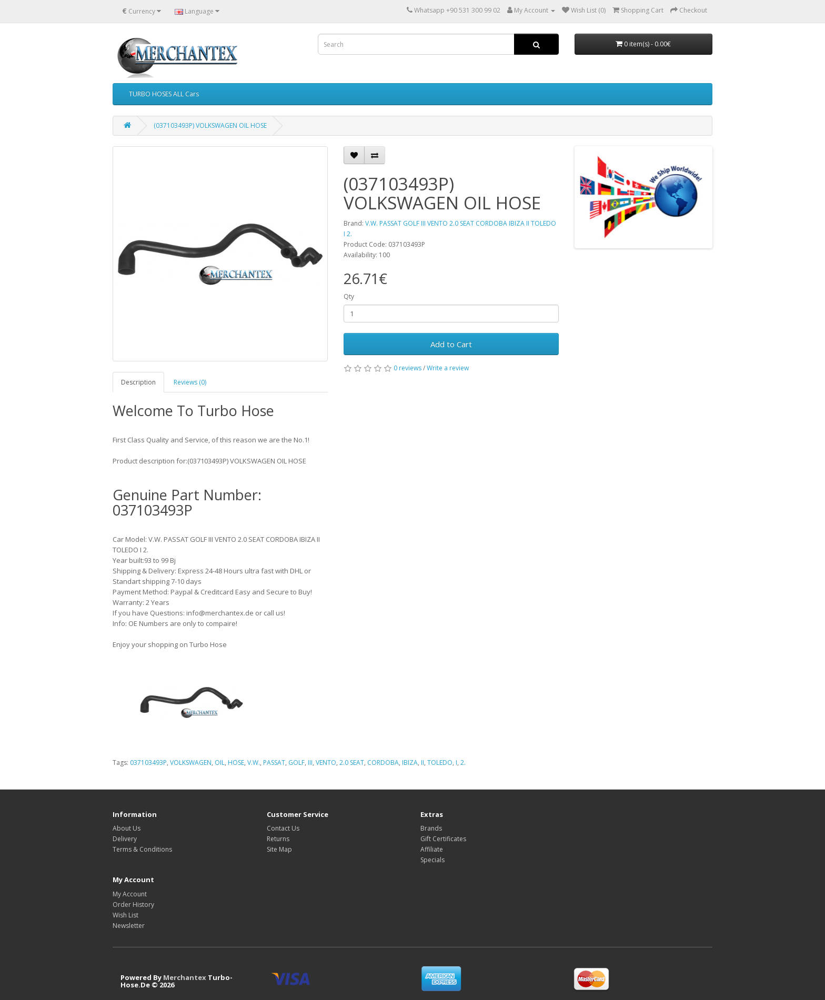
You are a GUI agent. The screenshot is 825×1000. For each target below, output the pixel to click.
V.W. (253, 762)
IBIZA (410, 762)
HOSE (236, 762)
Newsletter (129, 925)
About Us (126, 828)
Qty (349, 296)
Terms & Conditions (142, 849)
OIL (220, 762)
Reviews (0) (190, 382)
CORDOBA (383, 762)
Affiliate (431, 849)
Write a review (448, 367)
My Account (130, 894)
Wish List (125, 915)
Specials (432, 859)
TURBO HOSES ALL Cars (164, 93)
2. (463, 762)
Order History (133, 904)
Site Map (279, 849)
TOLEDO (439, 762)
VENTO (326, 762)
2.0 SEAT (351, 762)
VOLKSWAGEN (191, 762)
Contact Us (283, 828)
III (310, 762)
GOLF (296, 762)
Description (138, 382)
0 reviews (407, 367)
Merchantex (184, 977)
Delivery (125, 838)
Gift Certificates (443, 838)
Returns (278, 838)
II (422, 762)
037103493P (148, 762)
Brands (431, 828)
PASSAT (274, 762)
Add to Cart (451, 344)
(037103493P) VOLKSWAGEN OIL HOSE (210, 125)
